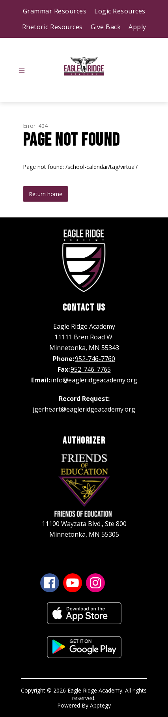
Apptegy (100, 705)
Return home (45, 194)
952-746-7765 (91, 369)
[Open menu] (22, 70)
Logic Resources (120, 11)
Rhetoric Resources (52, 26)
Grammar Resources (55, 11)
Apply (137, 26)
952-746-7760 (95, 358)
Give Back (106, 26)
